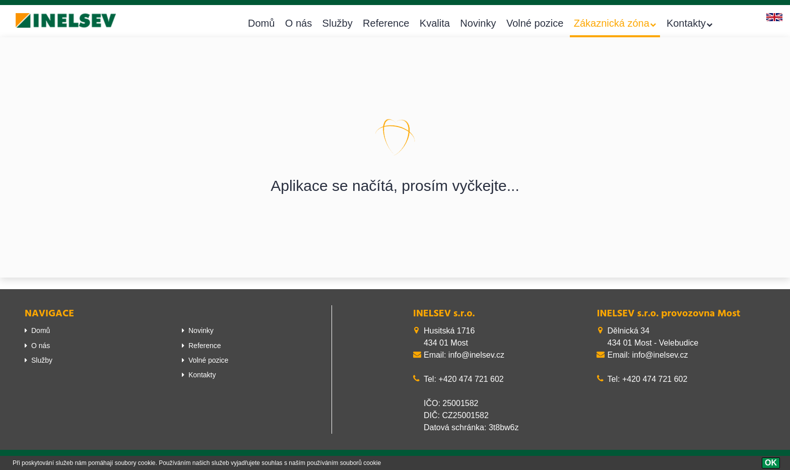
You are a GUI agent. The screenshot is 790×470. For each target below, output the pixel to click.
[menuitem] (96, 330)
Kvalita (435, 23)
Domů (261, 23)
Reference (386, 23)
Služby (337, 23)
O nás (298, 23)
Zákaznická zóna (611, 23)
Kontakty (686, 23)
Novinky (478, 23)
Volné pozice (534, 23)
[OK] (771, 462)
